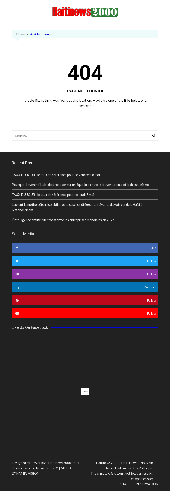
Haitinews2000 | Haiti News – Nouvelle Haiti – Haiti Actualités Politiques (125, 465)
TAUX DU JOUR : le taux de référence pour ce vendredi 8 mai (56, 175)
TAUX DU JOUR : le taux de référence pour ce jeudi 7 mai (53, 195)
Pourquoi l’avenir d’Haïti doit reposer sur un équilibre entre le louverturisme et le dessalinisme (80, 185)
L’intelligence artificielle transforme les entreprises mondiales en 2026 (63, 220)
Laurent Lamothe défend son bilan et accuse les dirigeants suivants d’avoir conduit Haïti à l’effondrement (77, 207)
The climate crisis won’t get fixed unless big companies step (122, 476)
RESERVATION (147, 484)
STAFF (125, 484)
